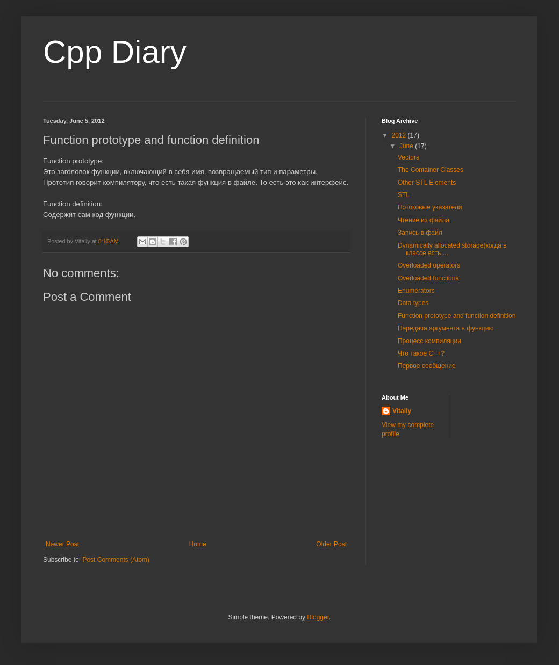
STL (404, 195)
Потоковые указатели (430, 207)
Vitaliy (401, 411)
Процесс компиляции (429, 341)
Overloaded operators (429, 265)
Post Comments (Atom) (115, 559)
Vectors (408, 157)
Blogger (318, 617)
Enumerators (416, 290)
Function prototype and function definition (456, 316)
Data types (413, 303)
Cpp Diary (115, 52)
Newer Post (62, 544)
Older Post (331, 544)
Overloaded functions (428, 278)
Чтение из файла (423, 220)
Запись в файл (420, 232)
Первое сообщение (427, 366)
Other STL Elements (427, 182)
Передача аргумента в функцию (445, 328)
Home (197, 544)
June (407, 146)
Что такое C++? (421, 353)
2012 (400, 135)
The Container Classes (430, 170)
